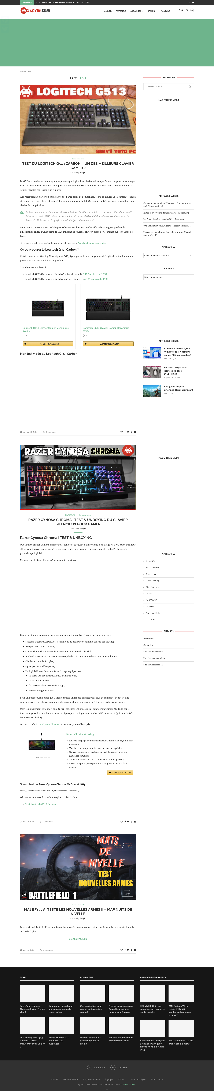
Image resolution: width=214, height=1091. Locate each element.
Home (87, 2)
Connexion (148, 646)
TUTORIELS (121, 11)
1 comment (49, 431)
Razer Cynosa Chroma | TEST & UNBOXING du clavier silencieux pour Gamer (78, 522)
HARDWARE (151, 601)
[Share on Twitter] (128, 431)
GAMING (151, 11)
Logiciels (150, 608)
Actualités (135, 11)
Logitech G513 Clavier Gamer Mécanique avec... (46, 329)
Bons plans (151, 575)
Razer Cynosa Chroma (47, 724)
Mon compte (157, 1075)
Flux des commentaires (154, 659)
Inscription (148, 640)
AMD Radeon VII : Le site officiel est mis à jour (180, 1038)
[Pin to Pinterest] (131, 431)
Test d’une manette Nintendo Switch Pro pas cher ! (32, 1008)
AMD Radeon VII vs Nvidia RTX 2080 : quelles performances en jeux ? (181, 1008)
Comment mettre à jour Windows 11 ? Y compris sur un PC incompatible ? (178, 351)
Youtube (165, 11)
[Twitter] (193, 2)
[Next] (39, 2)
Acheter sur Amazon (49, 344)
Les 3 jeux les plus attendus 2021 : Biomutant (164, 218)
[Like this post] (122, 431)
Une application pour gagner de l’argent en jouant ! (167, 225)
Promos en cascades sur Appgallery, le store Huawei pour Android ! (121, 1008)
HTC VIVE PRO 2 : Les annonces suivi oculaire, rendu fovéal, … (152, 1008)
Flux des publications (153, 653)
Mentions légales (138, 1075)
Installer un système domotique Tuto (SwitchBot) (67, 2)
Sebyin (83, 172)
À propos (109, 1075)
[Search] (186, 11)
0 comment (47, 821)
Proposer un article (91, 1075)
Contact (122, 1075)
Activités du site (70, 1075)
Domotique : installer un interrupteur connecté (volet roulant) (60, 1008)
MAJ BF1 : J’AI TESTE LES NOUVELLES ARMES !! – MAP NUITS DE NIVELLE (78, 912)
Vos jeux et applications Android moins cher (120, 1038)
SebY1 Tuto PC (129, 1080)
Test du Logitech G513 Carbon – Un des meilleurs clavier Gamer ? (78, 165)
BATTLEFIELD (152, 569)
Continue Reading (78, 939)
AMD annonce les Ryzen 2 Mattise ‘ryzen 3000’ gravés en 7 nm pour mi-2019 (152, 1041)
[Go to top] (107, 1087)
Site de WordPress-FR (153, 666)
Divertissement (153, 588)
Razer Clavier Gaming (80, 734)
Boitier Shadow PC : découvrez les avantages (61, 1038)
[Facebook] (189, 2)
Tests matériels (153, 614)
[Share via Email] (135, 431)
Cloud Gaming (152, 582)
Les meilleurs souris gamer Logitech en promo (90, 1040)
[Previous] (36, 2)
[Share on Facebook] (125, 431)
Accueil (108, 11)
